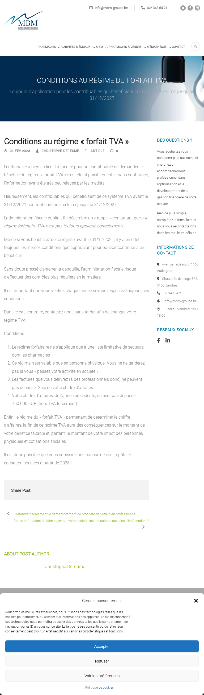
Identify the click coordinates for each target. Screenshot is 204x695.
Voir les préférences (102, 675)
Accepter (102, 646)
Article (97, 151)
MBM (99, 47)
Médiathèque (156, 47)
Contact (178, 47)
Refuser (102, 661)
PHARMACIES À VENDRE (125, 47)
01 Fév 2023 (20, 151)
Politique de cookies (99, 687)
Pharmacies (46, 47)
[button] (196, 600)
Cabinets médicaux (75, 47)
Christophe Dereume (60, 151)
